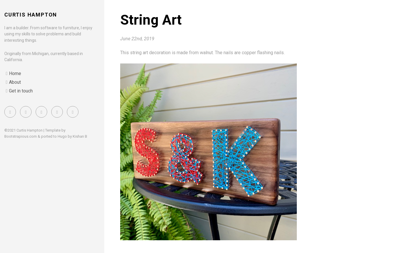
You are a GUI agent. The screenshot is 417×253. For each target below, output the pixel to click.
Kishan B (80, 136)
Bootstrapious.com (20, 136)
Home (15, 73)
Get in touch (21, 91)
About (15, 82)
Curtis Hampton (30, 15)
